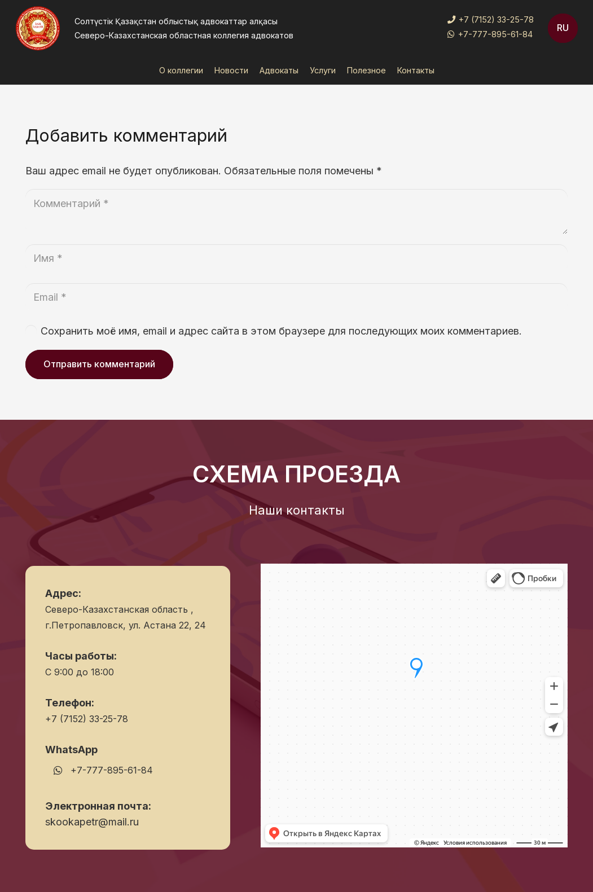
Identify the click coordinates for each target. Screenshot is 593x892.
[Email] (296, 297)
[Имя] (296, 258)
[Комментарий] (296, 211)
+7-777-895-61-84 (112, 770)
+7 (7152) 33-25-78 (86, 718)
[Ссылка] (37, 28)
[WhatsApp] (58, 770)
